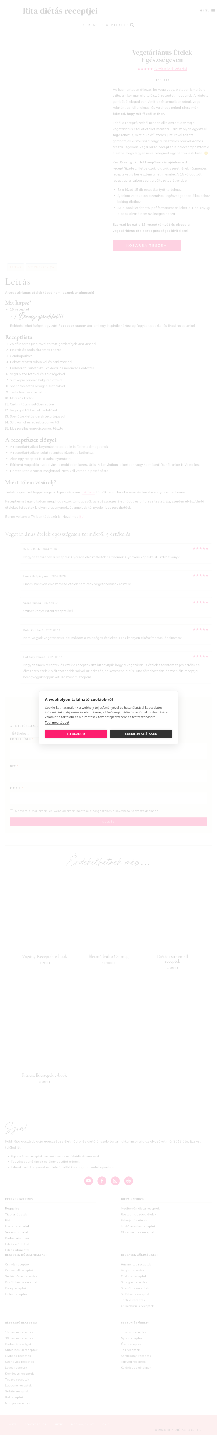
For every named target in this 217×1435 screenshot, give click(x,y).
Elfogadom (76, 734)
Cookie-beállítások (141, 734)
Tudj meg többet (57, 722)
